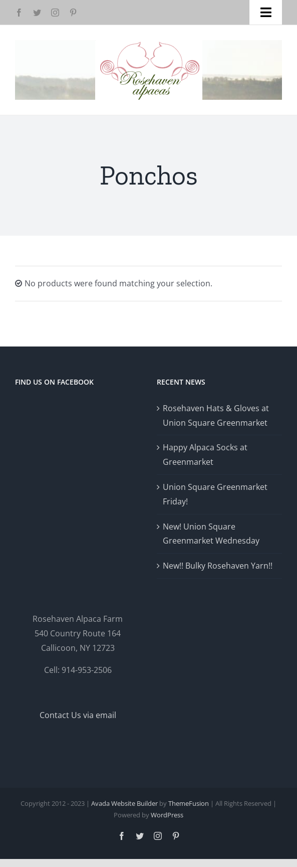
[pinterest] (73, 13)
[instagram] (55, 13)
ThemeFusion (188, 803)
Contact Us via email (78, 715)
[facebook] (19, 13)
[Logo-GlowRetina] (148, 44)
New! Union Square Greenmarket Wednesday (211, 534)
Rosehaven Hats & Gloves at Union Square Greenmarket (216, 415)
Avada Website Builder (124, 803)
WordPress (167, 814)
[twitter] (37, 13)
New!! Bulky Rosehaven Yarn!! (217, 565)
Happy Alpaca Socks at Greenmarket (205, 454)
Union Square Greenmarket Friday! (215, 494)
